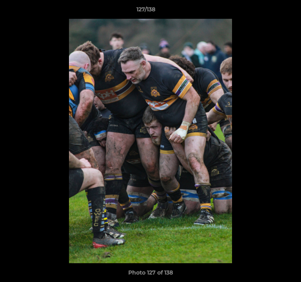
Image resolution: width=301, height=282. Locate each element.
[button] (272, 11)
